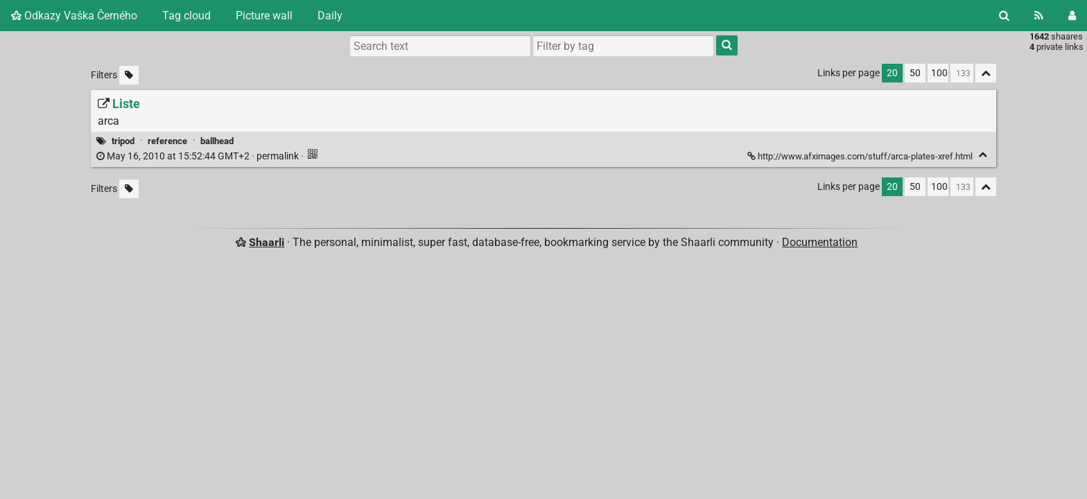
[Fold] (983, 154)
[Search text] (440, 45)
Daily (330, 15)
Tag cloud (186, 15)
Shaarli (266, 242)
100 (939, 73)
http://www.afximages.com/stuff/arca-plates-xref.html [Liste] (861, 156)
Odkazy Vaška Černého (74, 15)
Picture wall (264, 15)
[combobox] (623, 45)
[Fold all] (985, 73)
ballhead (217, 141)
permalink (198, 156)
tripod (123, 141)
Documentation (820, 242)
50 (915, 73)
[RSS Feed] (1038, 15)
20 (892, 73)
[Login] (1072, 15)
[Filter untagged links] (129, 75)
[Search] (1004, 15)
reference (167, 141)
